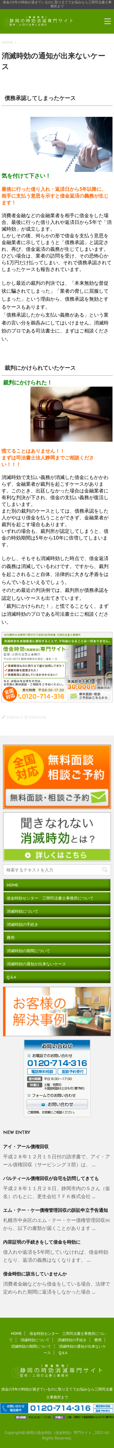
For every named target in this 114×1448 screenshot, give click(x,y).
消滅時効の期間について (28, 950)
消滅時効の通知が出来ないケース (36, 964)
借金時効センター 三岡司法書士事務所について (50, 898)
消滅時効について (22, 911)
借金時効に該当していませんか (35, 1274)
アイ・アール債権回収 (26, 1147)
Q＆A (11, 977)
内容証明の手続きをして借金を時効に (42, 1242)
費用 (11, 937)
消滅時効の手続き (22, 924)
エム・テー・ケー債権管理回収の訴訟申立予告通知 (55, 1211)
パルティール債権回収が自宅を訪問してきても (51, 1179)
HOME (7, 42)
